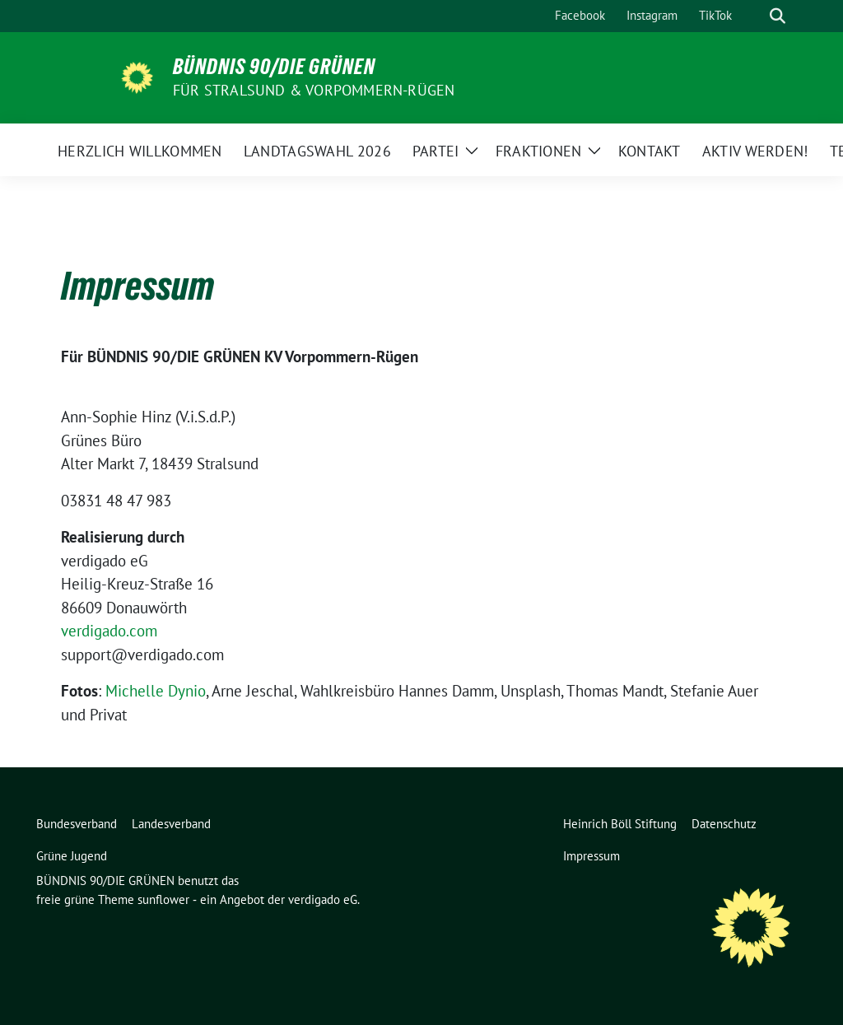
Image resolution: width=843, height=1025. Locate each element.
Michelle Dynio (155, 691)
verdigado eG (322, 899)
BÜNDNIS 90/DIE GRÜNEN (274, 66)
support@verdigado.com (142, 654)
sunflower (163, 899)
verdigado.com (109, 631)
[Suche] (754, 16)
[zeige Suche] (777, 16)
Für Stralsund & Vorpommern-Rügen (313, 90)
